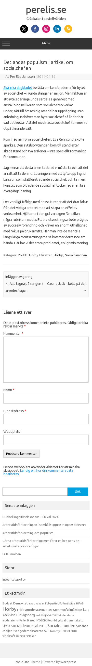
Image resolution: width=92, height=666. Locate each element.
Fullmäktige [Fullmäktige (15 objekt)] (67, 603)
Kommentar (13, 334)
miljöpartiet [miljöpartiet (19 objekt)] (49, 615)
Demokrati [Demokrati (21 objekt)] (20, 603)
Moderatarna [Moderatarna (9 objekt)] (66, 615)
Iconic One (22, 662)
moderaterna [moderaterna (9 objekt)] (10, 620)
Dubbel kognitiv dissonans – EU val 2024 (30, 517)
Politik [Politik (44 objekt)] (41, 620)
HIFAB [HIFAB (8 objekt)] (80, 603)
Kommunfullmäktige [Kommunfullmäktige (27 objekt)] (67, 610)
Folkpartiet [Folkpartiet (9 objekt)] (52, 603)
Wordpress (68, 662)
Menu (46, 43)
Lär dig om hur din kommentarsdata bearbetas (38, 472)
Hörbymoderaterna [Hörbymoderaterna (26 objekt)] (31, 610)
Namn (8, 390)
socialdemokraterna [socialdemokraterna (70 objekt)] (29, 625)
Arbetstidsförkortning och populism (27, 533)
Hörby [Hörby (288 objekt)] (9, 609)
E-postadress (14, 411)
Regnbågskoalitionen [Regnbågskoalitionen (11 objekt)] (61, 620)
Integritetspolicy (14, 579)
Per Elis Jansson (22, 77)
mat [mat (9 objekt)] (38, 615)
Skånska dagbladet (18, 88)
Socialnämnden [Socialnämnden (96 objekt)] (61, 625)
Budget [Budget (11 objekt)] (7, 603)
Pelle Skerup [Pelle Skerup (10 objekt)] (27, 620)
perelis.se (46, 9)
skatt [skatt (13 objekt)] (79, 620)
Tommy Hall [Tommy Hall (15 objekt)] (58, 631)
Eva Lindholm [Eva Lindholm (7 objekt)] (36, 603)
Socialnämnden (76, 255)
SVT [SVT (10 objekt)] (46, 631)
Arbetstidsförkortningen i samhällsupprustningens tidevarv (44, 524)
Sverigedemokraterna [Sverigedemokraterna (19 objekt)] (28, 631)
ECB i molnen (11, 554)
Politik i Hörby (28, 255)
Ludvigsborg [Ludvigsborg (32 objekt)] (25, 615)
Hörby (58, 255)
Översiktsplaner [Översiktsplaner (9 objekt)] (26, 635)
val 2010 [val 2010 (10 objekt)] (71, 631)
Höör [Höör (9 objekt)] (49, 609)
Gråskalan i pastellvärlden (46, 19)
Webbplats (11, 432)
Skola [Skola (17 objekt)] (6, 626)
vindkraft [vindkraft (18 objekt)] (8, 635)
